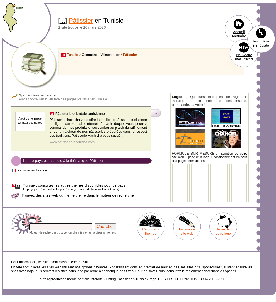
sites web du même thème (64, 195)
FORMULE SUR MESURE (193, 153)
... (62, 20)
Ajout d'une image (30, 118)
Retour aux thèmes (150, 231)
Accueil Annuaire (238, 34)
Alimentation (110, 55)
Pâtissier (81, 20)
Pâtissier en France (32, 170)
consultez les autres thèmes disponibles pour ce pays (74, 185)
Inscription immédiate (261, 43)
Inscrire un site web (187, 231)
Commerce (90, 55)
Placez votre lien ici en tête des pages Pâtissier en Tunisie (63, 99)
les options (228, 271)
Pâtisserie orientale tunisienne (80, 114)
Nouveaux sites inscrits (244, 57)
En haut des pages (30, 122)
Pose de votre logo (223, 231)
